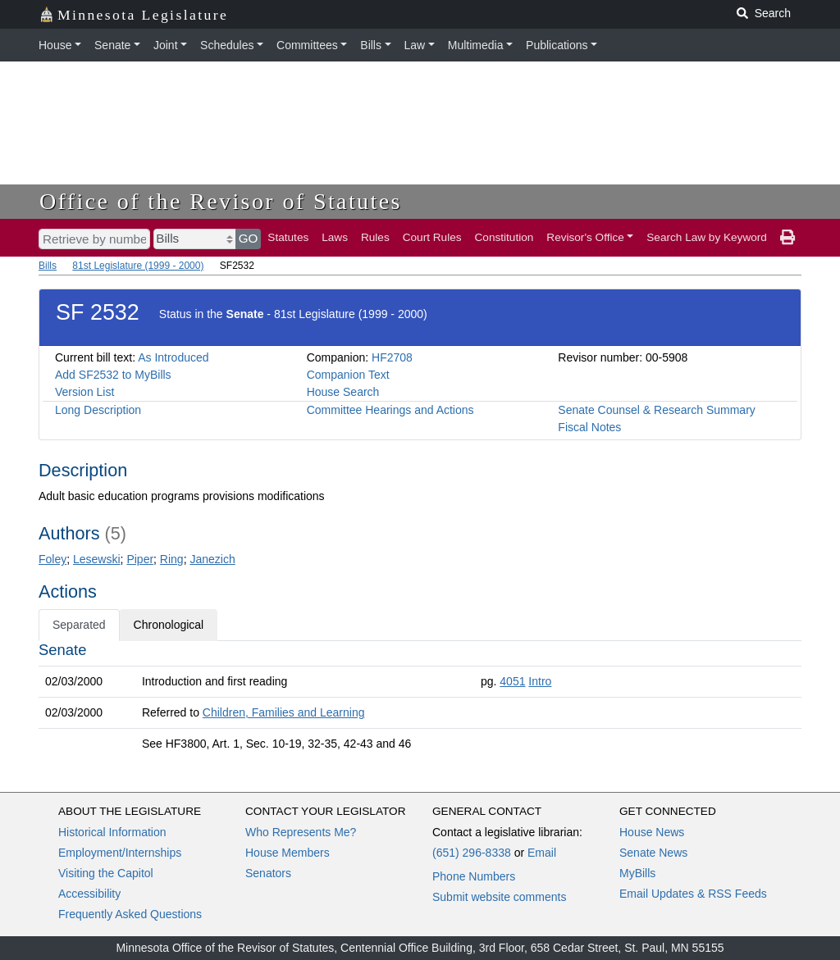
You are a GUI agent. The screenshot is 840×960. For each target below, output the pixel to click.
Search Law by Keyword (706, 237)
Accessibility (89, 893)
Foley (52, 559)
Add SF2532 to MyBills (113, 374)
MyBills (637, 873)
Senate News (653, 852)
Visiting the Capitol (105, 873)
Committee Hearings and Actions (390, 409)
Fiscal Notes (589, 427)
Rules (375, 237)
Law (415, 45)
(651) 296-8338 (471, 852)
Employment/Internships (119, 852)
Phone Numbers (473, 876)
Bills (370, 45)
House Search (343, 391)
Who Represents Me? (300, 832)
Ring (172, 559)
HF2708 (392, 357)
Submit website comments (499, 896)
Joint (165, 45)
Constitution (504, 237)
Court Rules (432, 237)
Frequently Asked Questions (130, 914)
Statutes (287, 237)
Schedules (226, 45)
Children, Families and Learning (284, 712)
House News (651, 832)
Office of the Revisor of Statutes (220, 201)
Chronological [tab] (169, 624)
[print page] (787, 237)
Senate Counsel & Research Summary (656, 409)
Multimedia (476, 45)
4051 (512, 681)
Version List (84, 391)
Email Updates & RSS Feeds (693, 893)
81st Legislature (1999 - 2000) (137, 265)
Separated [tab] (79, 624)
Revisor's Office (585, 237)
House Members (287, 852)
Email (541, 852)
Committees (307, 45)
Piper (139, 559)
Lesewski (97, 559)
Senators (268, 873)
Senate (112, 45)
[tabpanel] (420, 700)
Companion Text (348, 374)
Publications (557, 45)
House (55, 45)
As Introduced (173, 357)
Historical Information (112, 832)
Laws (335, 237)
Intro (539, 681)
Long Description (98, 409)
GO (248, 238)
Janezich (212, 559)
